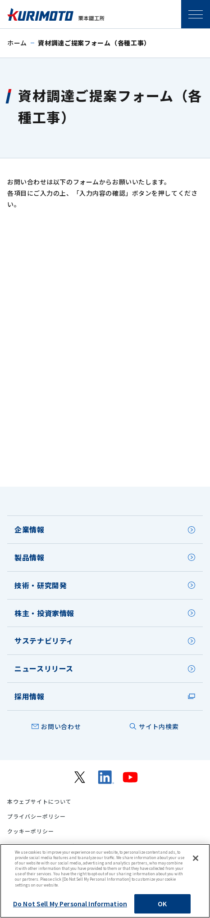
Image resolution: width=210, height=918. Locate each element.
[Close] (195, 858)
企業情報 (29, 529)
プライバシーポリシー (36, 816)
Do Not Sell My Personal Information (70, 903)
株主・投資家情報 (44, 613)
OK (162, 903)
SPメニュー (195, 14)
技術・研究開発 (40, 585)
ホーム (17, 42)
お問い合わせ (61, 726)
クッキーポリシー (30, 831)
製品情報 (29, 557)
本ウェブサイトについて (39, 801)
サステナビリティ (44, 640)
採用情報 (29, 696)
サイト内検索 (158, 726)
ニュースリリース (43, 668)
